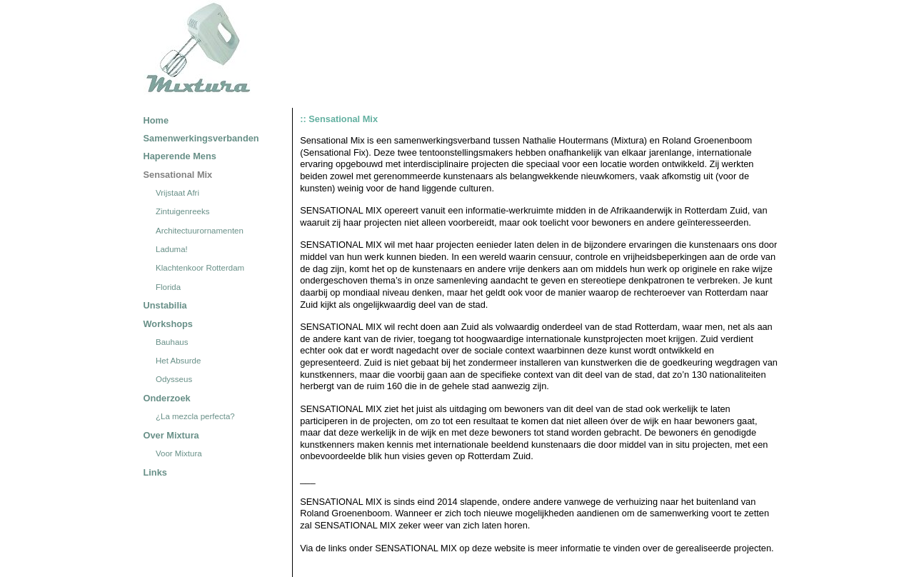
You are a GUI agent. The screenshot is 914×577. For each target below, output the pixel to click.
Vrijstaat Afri (177, 193)
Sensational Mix (178, 174)
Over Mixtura (171, 435)
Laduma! (172, 249)
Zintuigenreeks (183, 212)
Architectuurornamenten (199, 230)
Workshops (168, 323)
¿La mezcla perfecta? (195, 416)
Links (155, 472)
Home (156, 120)
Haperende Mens (180, 156)
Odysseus (174, 380)
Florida (168, 287)
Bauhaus (172, 342)
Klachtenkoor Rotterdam (200, 268)
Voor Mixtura (179, 453)
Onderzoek (167, 398)
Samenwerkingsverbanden (201, 138)
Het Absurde (178, 360)
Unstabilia (165, 305)
